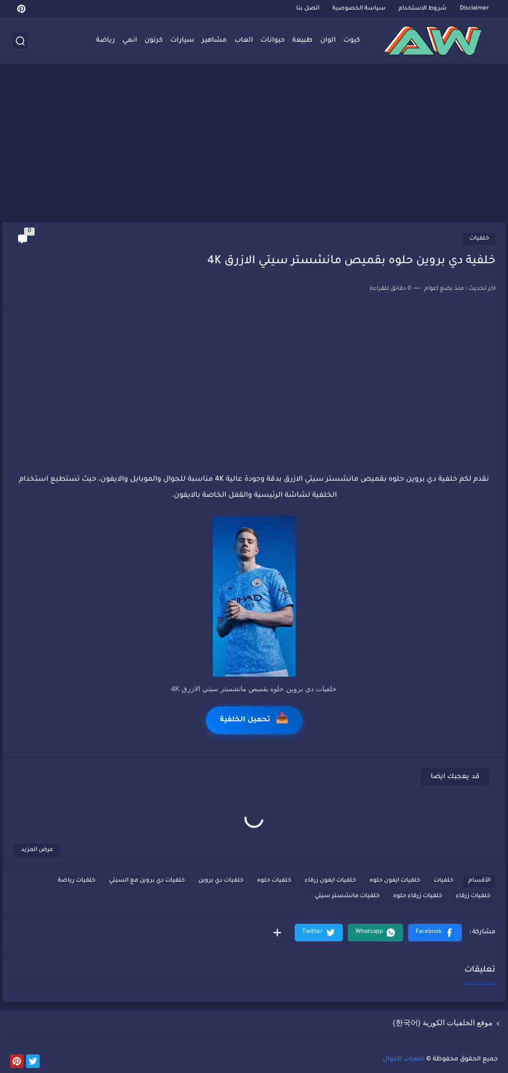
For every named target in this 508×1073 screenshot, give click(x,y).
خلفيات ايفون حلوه (394, 881)
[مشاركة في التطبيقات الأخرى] (277, 932)
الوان (328, 40)
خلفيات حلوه (274, 881)
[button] (435, 932)
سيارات (182, 40)
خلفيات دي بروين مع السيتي (147, 881)
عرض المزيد (37, 850)
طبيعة (302, 40)
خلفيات (479, 239)
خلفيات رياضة (76, 881)
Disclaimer (474, 9)
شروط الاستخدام (423, 9)
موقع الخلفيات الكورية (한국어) (443, 1022)
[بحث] (20, 41)
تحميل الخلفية (254, 720)
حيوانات (273, 40)
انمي (129, 40)
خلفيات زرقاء (473, 896)
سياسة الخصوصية (359, 9)
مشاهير (214, 40)
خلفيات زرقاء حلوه (417, 896)
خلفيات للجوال (404, 1059)
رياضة (105, 40)
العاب (243, 40)
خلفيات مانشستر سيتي (347, 896)
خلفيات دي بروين (220, 881)
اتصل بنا (307, 9)
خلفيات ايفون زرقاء (330, 881)
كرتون (154, 40)
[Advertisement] (254, 144)
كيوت (351, 40)
